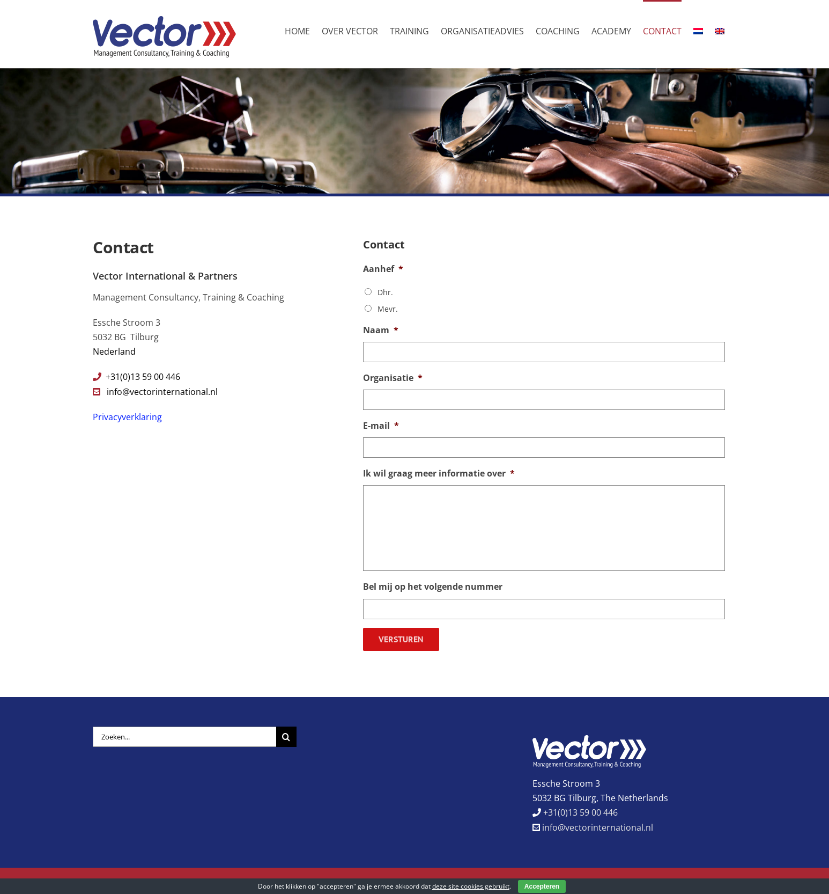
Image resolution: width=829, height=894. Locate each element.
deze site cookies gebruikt (470, 886)
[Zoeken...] (184, 731)
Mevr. (388, 309)
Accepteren (541, 886)
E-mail (381, 425)
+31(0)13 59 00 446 (579, 806)
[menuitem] (698, 30)
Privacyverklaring (127, 417)
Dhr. (385, 292)
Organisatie (393, 378)
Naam (380, 330)
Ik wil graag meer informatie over (439, 473)
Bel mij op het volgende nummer (432, 586)
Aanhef (383, 269)
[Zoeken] (286, 731)
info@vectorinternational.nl (162, 392)
